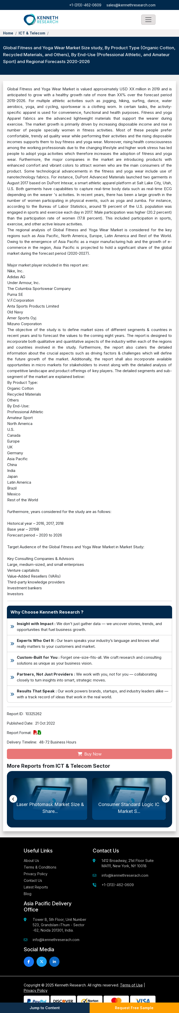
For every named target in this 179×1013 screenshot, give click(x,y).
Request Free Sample (134, 1008)
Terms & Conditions (40, 867)
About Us (31, 860)
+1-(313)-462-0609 (85, 5)
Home (8, 33)
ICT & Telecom (32, 33)
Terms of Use (131, 985)
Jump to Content (45, 1008)
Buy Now (90, 753)
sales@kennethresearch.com (131, 5)
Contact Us (33, 880)
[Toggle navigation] (148, 20)
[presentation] (13, 799)
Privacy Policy (35, 874)
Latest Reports (36, 887)
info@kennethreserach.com (125, 875)
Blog (27, 894)
